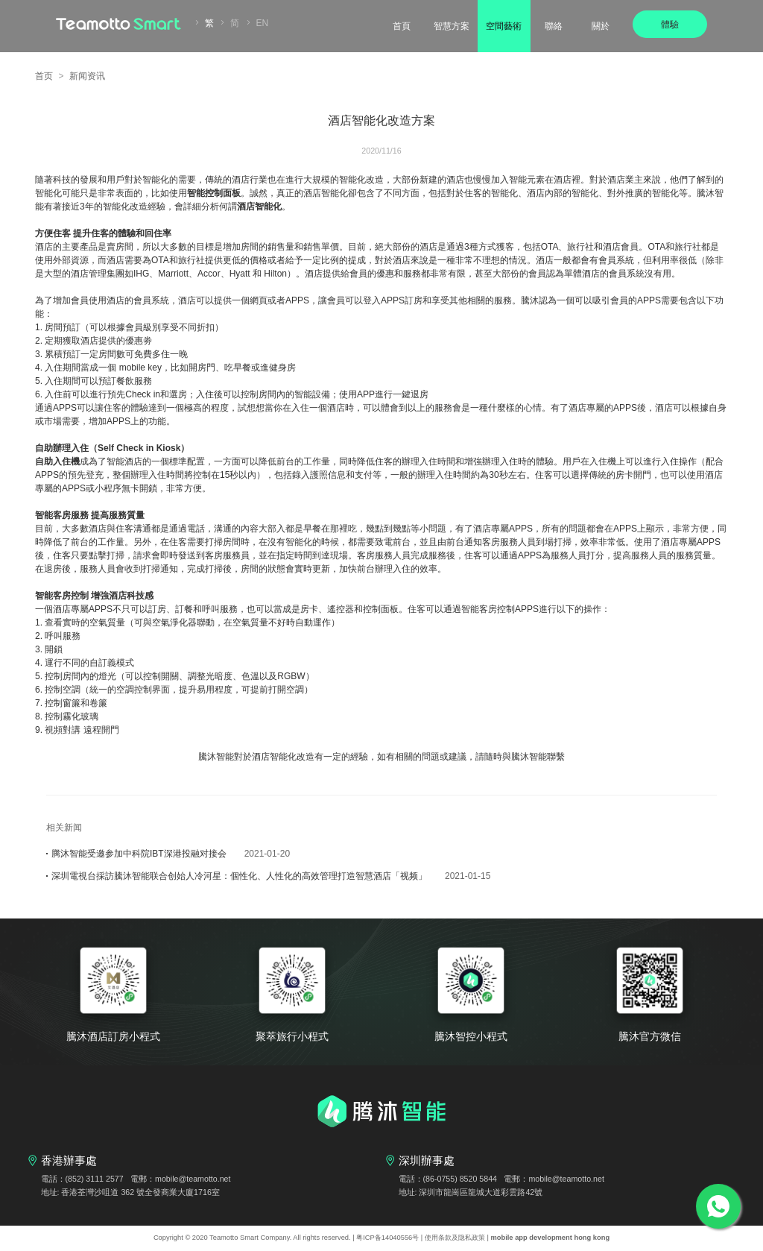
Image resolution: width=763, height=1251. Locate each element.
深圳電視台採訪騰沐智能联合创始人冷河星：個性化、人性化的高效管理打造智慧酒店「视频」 (268, 876)
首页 (44, 76)
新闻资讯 (87, 76)
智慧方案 (451, 26)
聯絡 (554, 26)
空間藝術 (504, 26)
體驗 (670, 24)
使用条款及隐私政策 (455, 1237)
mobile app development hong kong (550, 1237)
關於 (601, 26)
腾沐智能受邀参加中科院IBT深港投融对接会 (168, 853)
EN (262, 23)
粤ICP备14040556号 (387, 1237)
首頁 (402, 26)
